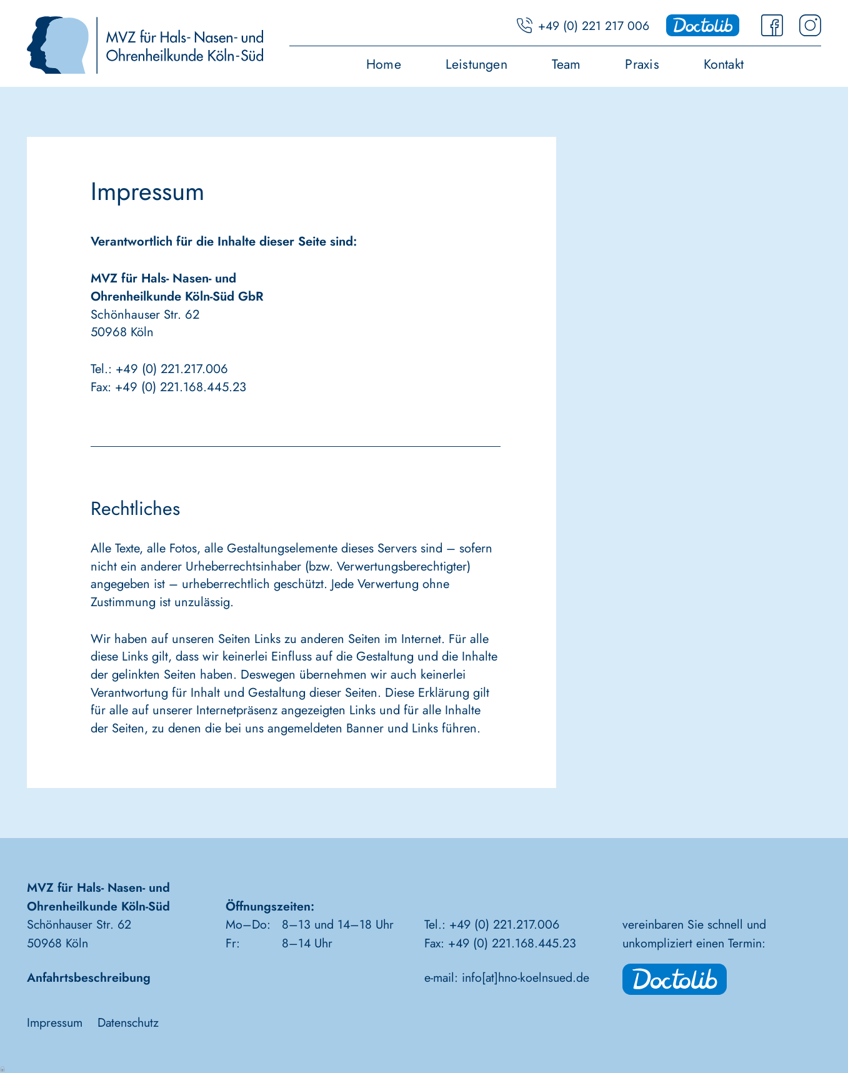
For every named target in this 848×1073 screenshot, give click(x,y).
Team (566, 65)
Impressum (54, 1022)
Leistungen (476, 65)
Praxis (642, 65)
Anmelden (3, 1068)
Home (383, 65)
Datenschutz (128, 1022)
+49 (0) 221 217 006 (593, 25)
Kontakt (724, 65)
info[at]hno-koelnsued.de (525, 977)
